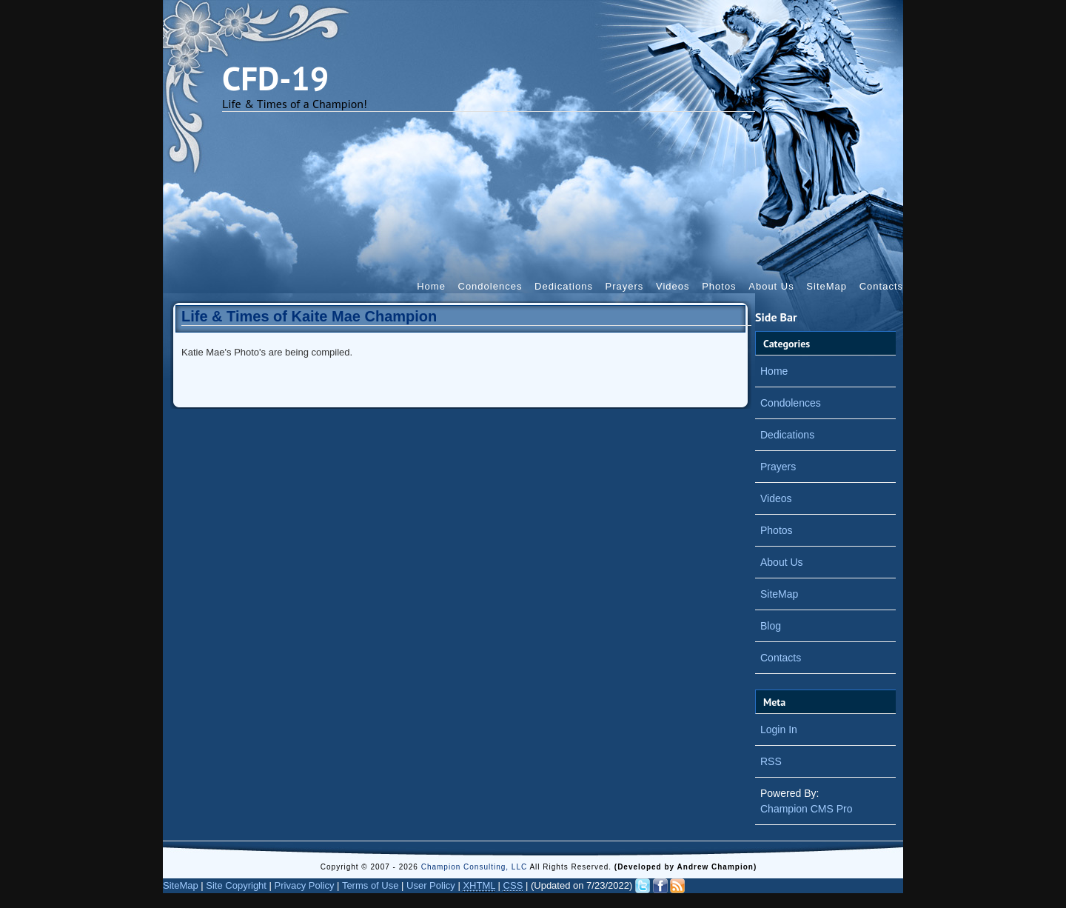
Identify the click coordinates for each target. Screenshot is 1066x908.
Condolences (490, 286)
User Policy (430, 885)
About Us (771, 286)
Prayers (625, 286)
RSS (771, 761)
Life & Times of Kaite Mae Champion (309, 316)
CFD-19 (275, 77)
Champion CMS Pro (806, 809)
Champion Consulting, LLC (475, 867)
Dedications (563, 286)
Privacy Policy (305, 885)
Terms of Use (370, 885)
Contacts (881, 286)
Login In (778, 729)
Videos (673, 286)
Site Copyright (236, 885)
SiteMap (826, 286)
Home (431, 286)
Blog (770, 626)
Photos (719, 286)
